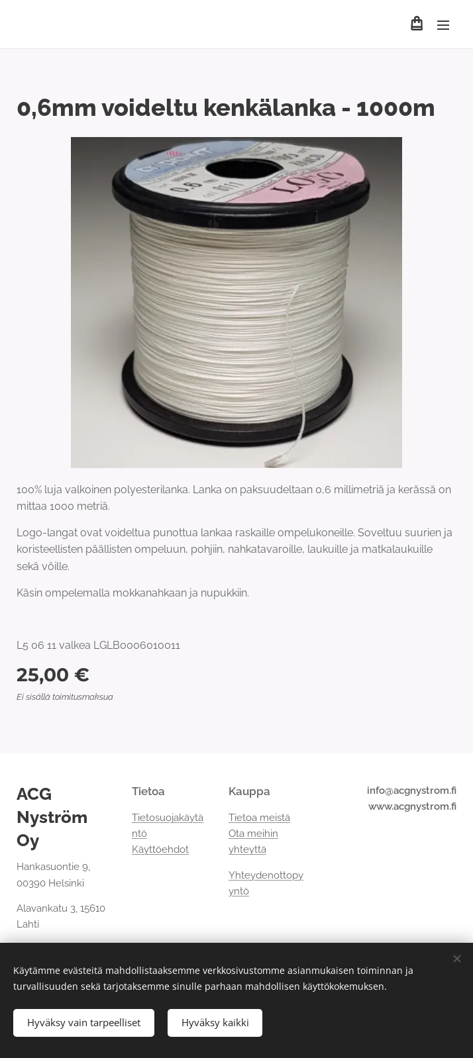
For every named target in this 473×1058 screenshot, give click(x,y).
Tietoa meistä (259, 817)
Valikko (443, 25)
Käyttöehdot (160, 849)
